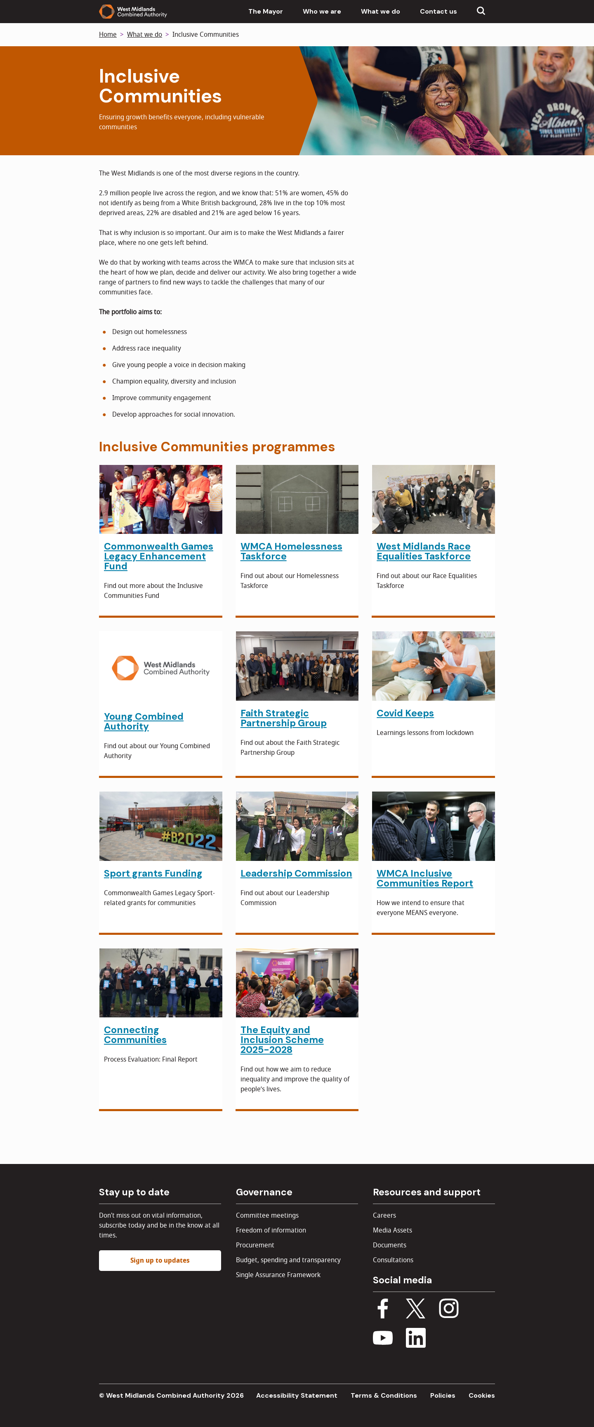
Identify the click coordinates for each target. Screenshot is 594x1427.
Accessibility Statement (296, 1395)
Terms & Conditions (384, 1395)
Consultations (393, 1260)
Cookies (482, 1395)
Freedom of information (271, 1230)
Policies (442, 1395)
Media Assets (392, 1230)
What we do (380, 11)
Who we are (322, 11)
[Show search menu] (481, 11)
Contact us (438, 11)
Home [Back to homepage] (108, 35)
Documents (389, 1245)
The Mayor (265, 11)
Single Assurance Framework (278, 1275)
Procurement (255, 1245)
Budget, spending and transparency (288, 1260)
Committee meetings (267, 1216)
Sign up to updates (160, 1261)
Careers (384, 1216)
